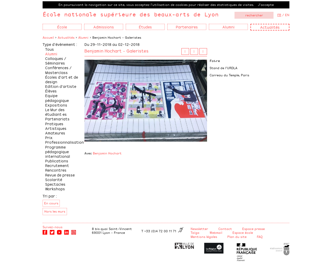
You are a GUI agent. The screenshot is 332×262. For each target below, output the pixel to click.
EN (287, 15)
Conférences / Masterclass (58, 70)
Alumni (83, 37)
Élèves (51, 90)
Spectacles (55, 184)
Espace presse (253, 228)
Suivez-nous (52, 227)
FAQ (260, 236)
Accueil (48, 37)
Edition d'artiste (60, 86)
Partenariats (57, 118)
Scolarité (53, 179)
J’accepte (266, 4)
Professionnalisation (64, 142)
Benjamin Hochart (107, 153)
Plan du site (237, 236)
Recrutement (57, 165)
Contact (225, 228)
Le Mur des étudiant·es (56, 112)
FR (279, 15)
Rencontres (55, 170)
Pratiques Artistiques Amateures (55, 128)
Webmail (216, 232)
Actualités (270, 27)
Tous (49, 49)
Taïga (195, 232)
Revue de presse (60, 174)
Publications (56, 160)
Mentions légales (204, 236)
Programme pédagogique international (57, 151)
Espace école (242, 232)
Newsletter (199, 228)
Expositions (56, 105)
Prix (49, 137)
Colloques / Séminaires (55, 61)
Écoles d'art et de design (61, 79)
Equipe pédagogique (57, 98)
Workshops (55, 188)
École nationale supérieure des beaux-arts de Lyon (131, 14)
